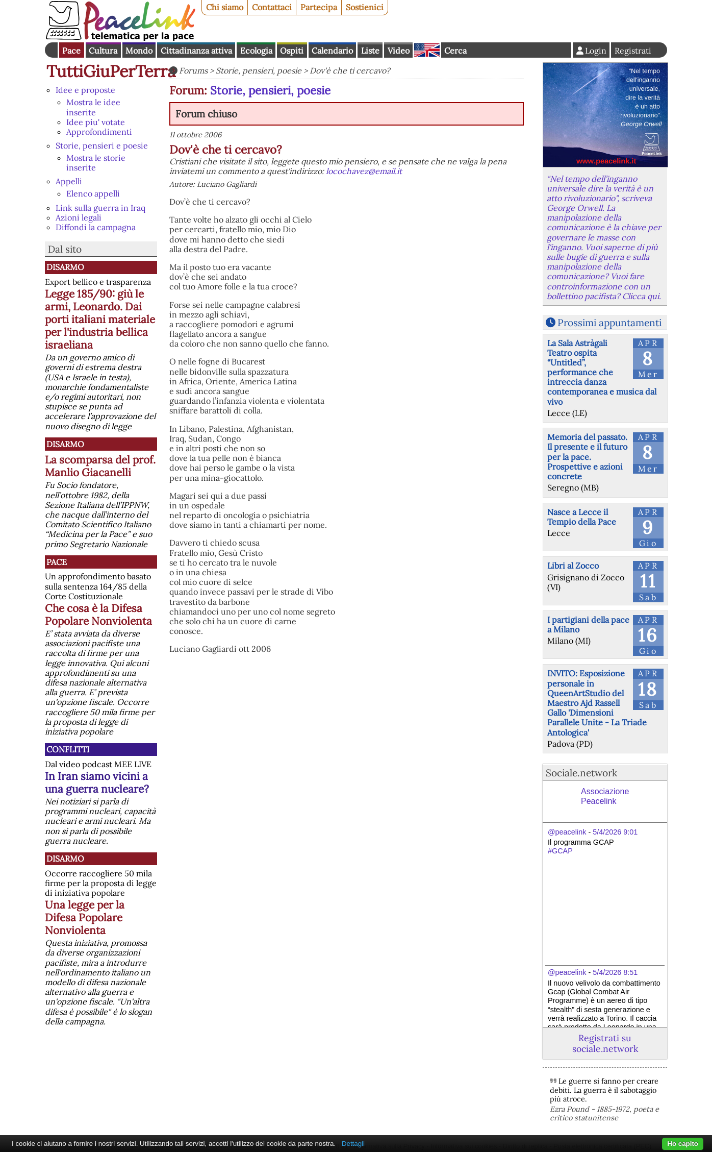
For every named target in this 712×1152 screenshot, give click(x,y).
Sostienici (365, 7)
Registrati (633, 50)
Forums (193, 70)
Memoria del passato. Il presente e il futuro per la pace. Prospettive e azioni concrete (587, 456)
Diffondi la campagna (96, 227)
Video (399, 50)
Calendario (332, 50)
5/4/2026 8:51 (615, 972)
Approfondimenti (99, 132)
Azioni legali (78, 217)
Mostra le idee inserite (93, 107)
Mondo (138, 50)
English (427, 50)
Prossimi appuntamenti (609, 322)
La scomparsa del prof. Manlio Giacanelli (100, 466)
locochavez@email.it (364, 171)
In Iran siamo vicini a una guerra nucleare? (97, 782)
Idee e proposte (85, 90)
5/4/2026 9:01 (615, 832)
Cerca (455, 50)
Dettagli (353, 1143)
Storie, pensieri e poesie (102, 145)
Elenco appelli (93, 193)
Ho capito (682, 1143)
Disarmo (65, 267)
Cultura (103, 50)
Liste (370, 50)
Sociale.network (581, 773)
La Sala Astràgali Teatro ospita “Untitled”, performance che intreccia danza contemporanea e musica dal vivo (601, 372)
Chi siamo (224, 7)
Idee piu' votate (95, 122)
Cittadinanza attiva (196, 50)
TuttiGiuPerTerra (111, 71)
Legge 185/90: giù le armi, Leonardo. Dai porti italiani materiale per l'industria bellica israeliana (100, 319)
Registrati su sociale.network (605, 1043)
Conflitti (67, 749)
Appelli (69, 181)
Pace (71, 50)
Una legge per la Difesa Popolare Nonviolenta (84, 917)
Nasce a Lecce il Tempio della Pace (581, 517)
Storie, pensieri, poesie (258, 70)
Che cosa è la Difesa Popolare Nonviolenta (98, 614)
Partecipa (318, 7)
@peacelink (567, 832)
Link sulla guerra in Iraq (100, 208)
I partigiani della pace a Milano (588, 624)
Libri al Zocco (573, 565)
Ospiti (291, 50)
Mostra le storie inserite (95, 163)
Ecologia (256, 50)
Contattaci (272, 7)
